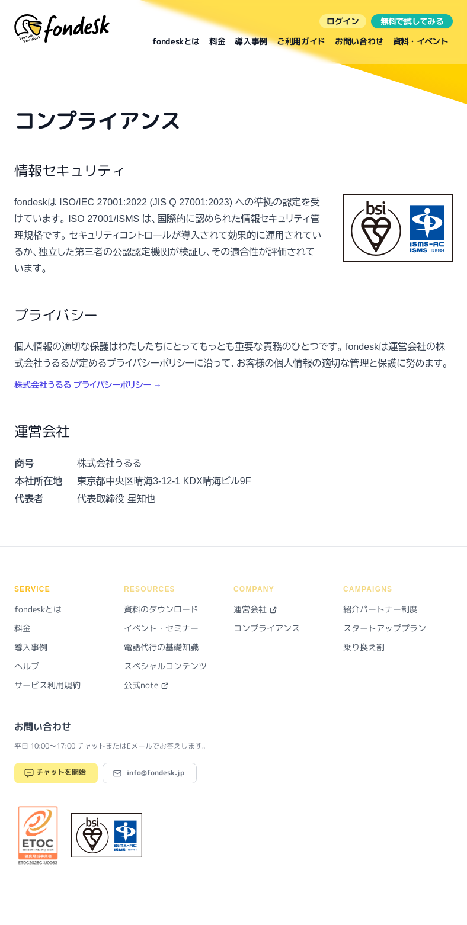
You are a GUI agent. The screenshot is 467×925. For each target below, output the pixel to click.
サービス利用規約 (47, 684)
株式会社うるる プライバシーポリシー (88, 385)
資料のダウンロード (161, 609)
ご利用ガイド (301, 41)
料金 (217, 41)
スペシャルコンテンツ (165, 666)
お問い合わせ (359, 41)
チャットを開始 (55, 773)
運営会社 (255, 609)
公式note (146, 684)
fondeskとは (176, 41)
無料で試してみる (411, 21)
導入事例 (251, 41)
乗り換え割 (364, 647)
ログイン (343, 21)
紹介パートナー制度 (380, 609)
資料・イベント (420, 41)
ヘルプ (26, 666)
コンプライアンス (267, 628)
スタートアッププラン (384, 628)
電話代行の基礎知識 (161, 647)
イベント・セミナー (161, 628)
